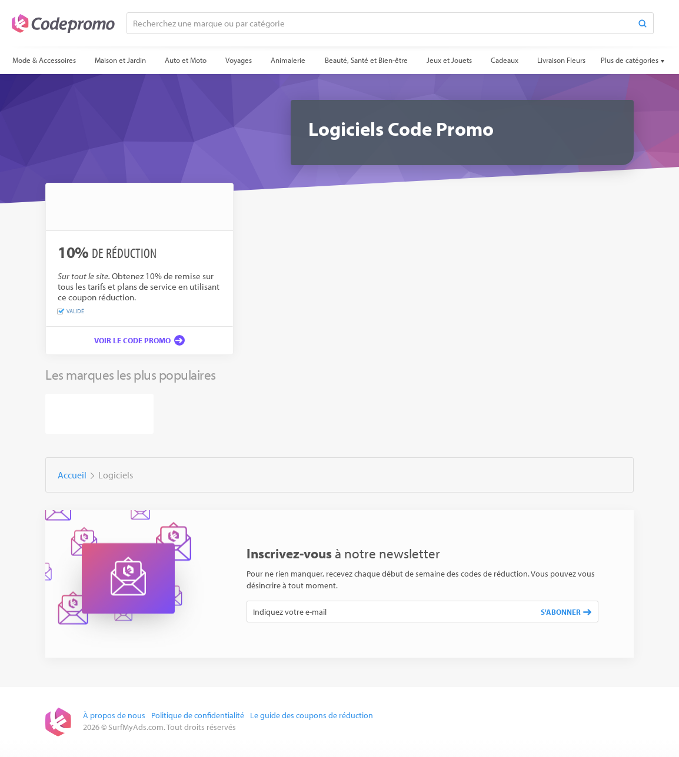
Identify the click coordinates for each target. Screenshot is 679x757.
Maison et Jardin (120, 60)
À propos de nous (114, 715)
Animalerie (288, 60)
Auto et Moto (186, 60)
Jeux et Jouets (449, 60)
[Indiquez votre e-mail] (390, 611)
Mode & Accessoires (44, 60)
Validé (71, 311)
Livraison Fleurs (561, 60)
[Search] (642, 23)
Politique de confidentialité (197, 715)
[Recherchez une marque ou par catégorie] (379, 23)
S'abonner (566, 612)
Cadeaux (504, 60)
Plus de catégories (629, 60)
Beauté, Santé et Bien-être (366, 60)
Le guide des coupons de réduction (311, 715)
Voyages (238, 60)
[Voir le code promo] (139, 340)
